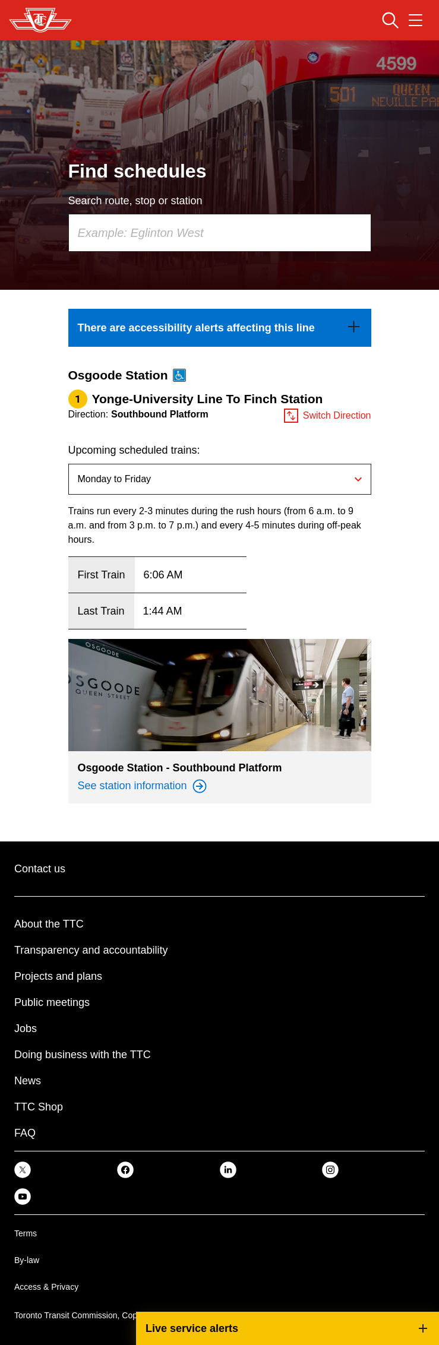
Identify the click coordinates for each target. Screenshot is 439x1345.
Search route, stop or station (135, 201)
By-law (26, 1260)
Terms (25, 1233)
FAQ (25, 1133)
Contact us (39, 869)
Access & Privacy (46, 1287)
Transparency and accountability (91, 950)
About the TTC (49, 924)
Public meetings (52, 1002)
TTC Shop (38, 1107)
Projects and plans (58, 976)
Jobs (25, 1028)
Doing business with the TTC (82, 1055)
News (27, 1081)
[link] (219, 328)
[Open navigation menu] (415, 20)
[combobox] (219, 233)
